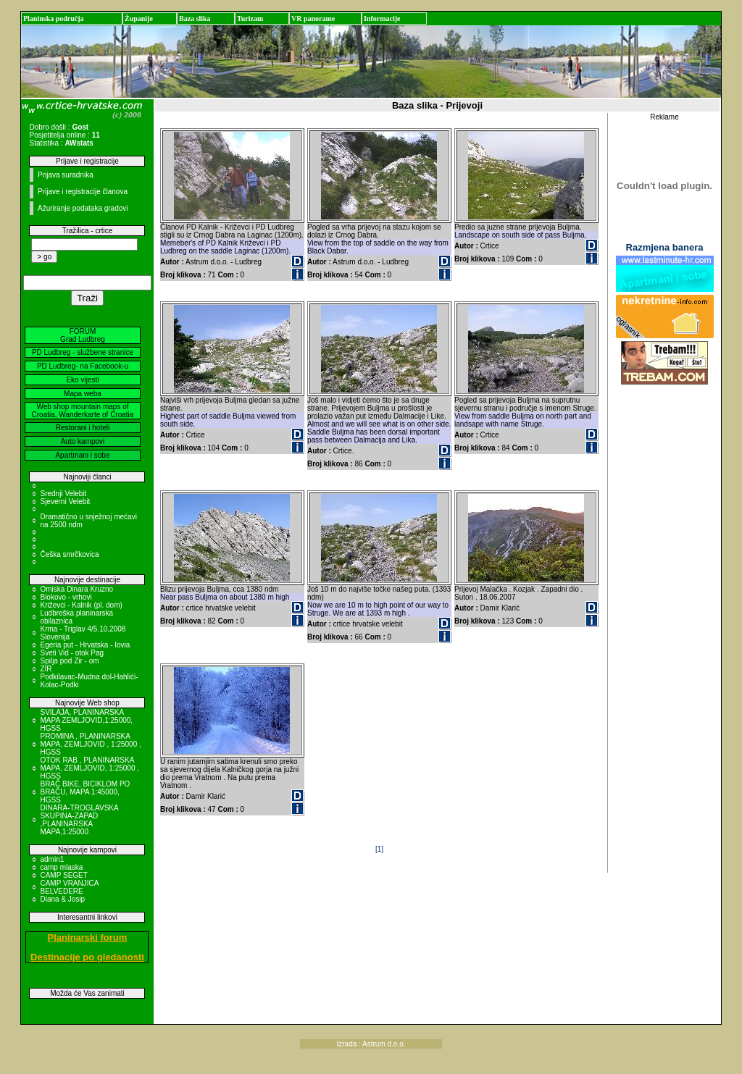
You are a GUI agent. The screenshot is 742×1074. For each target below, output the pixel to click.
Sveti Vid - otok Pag (72, 653)
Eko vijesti (82, 380)
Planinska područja (53, 18)
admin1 (52, 859)
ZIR (45, 669)
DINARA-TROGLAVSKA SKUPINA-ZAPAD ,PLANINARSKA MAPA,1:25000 (79, 820)
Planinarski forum (88, 937)
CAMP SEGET (63, 875)
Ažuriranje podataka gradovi (83, 208)
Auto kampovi (83, 441)
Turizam (250, 18)
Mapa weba (82, 394)
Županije (139, 18)
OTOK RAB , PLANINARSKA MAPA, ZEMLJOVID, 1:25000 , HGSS (89, 768)
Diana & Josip (62, 899)
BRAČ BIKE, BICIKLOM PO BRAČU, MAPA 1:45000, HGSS (85, 792)
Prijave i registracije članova (83, 192)
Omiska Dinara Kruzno (76, 589)
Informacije (382, 18)
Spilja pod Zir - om (69, 661)
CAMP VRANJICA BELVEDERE (69, 887)
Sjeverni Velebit (65, 501)
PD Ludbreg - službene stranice (82, 352)
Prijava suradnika (65, 175)
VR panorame (313, 18)
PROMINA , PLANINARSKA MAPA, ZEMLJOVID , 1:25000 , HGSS (90, 744)
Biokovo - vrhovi (65, 597)
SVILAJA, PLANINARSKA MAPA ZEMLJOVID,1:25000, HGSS (86, 720)
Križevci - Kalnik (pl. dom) (81, 605)
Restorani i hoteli (82, 428)
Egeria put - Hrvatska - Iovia (85, 645)
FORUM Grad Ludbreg (82, 335)
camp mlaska (61, 867)
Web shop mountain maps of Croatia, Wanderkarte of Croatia (83, 411)
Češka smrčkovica (69, 554)
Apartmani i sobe (82, 455)
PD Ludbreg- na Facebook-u (82, 366)
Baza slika (195, 18)
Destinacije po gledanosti (87, 957)
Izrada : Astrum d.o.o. (370, 1044)
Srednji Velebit (63, 494)
